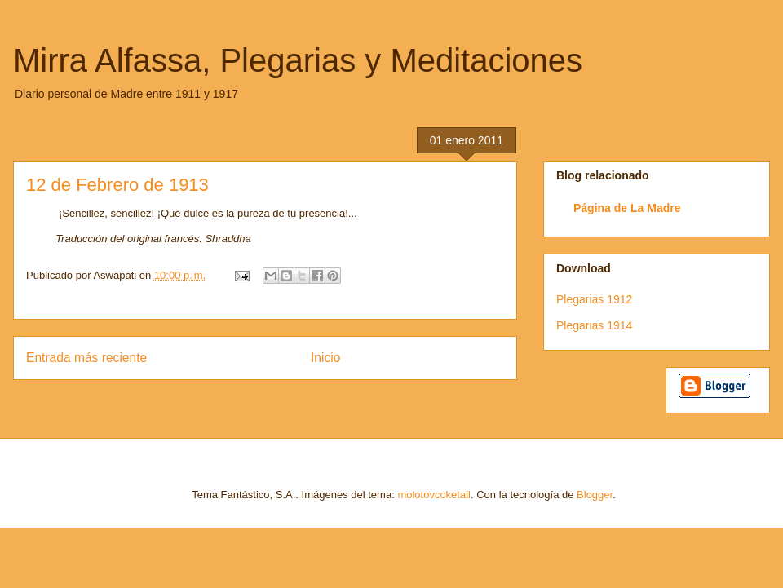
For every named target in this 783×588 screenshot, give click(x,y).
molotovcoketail (434, 495)
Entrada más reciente (86, 358)
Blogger (595, 495)
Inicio (325, 358)
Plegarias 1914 (594, 325)
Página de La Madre (626, 207)
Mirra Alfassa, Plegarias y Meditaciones (297, 60)
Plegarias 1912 (594, 299)
